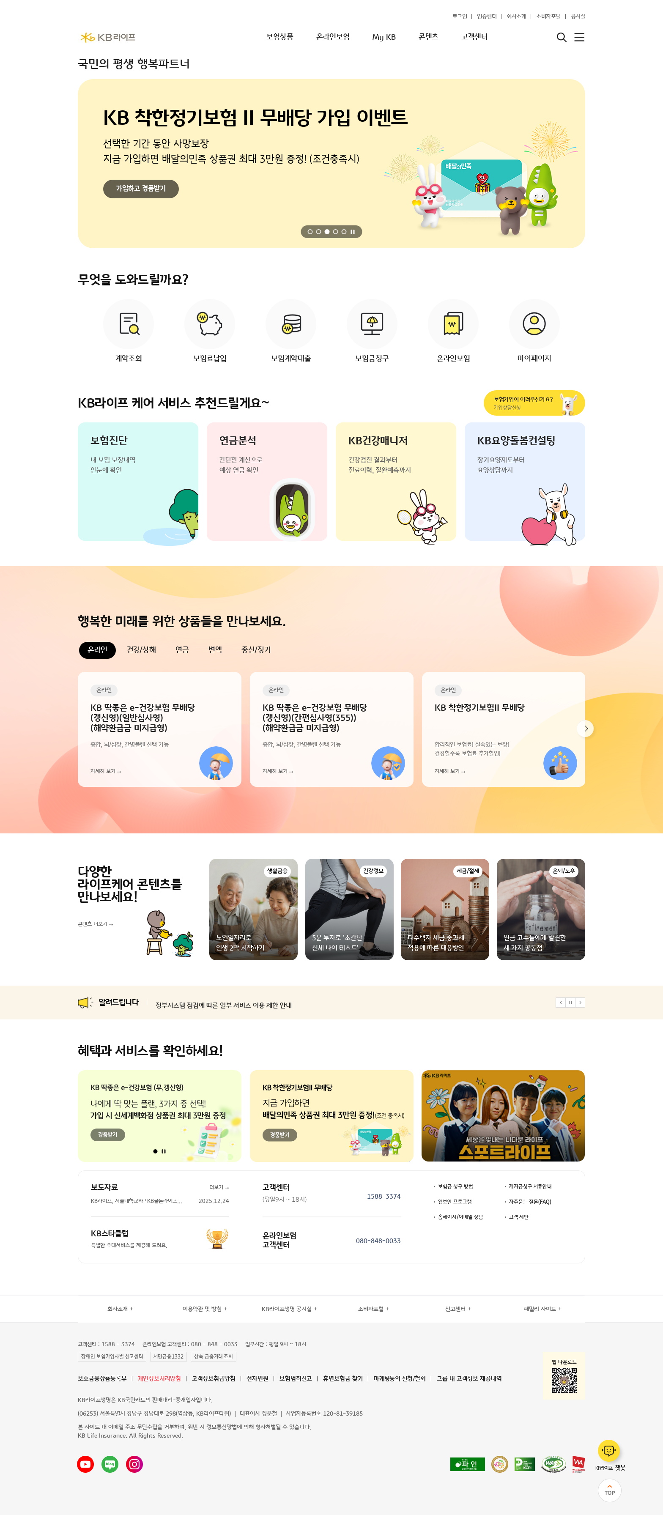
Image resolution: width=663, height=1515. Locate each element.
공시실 (578, 16)
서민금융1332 (168, 1357)
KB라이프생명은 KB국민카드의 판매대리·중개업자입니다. (145, 1400)
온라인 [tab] (97, 650)
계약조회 (128, 359)
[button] (310, 231)
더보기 (216, 1187)
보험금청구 (372, 359)
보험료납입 (210, 359)
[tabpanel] (331, 729)
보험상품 (279, 37)
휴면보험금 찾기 (343, 1379)
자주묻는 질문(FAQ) (530, 1202)
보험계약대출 (291, 359)
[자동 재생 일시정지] (353, 231)
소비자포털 (548, 16)
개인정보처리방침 (159, 1379)
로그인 (459, 16)
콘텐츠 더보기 (92, 924)
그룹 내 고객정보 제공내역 (469, 1379)
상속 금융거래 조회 (213, 1357)
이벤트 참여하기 (138, 189)
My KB (384, 37)
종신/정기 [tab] (256, 650)
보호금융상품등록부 (102, 1379)
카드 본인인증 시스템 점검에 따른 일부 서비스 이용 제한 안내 (237, 1002)
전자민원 (257, 1379)
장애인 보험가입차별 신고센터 (112, 1357)
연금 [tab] (182, 650)
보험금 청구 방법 (455, 1187)
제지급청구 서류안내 (530, 1187)
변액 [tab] (215, 650)
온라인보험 (333, 37)
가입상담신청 (527, 403)
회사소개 (516, 16)
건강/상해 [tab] (141, 650)
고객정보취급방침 (214, 1379)
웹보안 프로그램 (454, 1202)
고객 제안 (519, 1217)
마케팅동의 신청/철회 (400, 1379)
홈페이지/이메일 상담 (460, 1217)
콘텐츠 (428, 37)
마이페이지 (534, 359)
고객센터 (474, 37)
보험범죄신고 (295, 1379)
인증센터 (486, 16)
